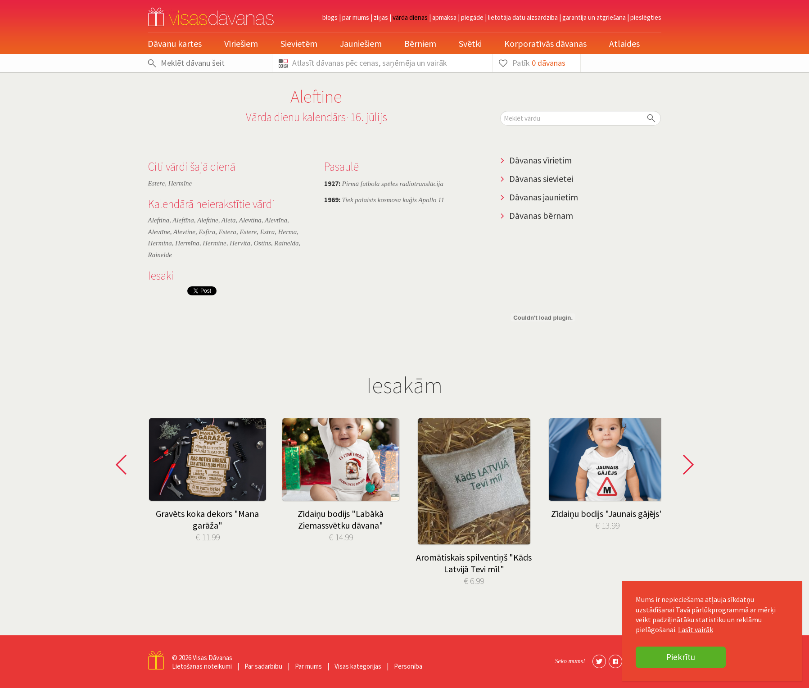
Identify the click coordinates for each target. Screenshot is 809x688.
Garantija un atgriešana (594, 17)
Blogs (330, 17)
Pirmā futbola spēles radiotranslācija (383, 183)
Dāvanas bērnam (541, 215)
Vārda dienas (410, 17)
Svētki (470, 43)
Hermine (214, 243)
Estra (267, 231)
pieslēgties (645, 17)
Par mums (355, 17)
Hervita (240, 243)
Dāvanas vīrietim (540, 160)
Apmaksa (444, 17)
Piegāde (472, 17)
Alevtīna (276, 220)
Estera (227, 231)
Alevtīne (159, 231)
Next (685, 464)
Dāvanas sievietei (541, 178)
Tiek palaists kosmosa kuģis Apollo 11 (384, 200)
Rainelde (160, 254)
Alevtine (184, 231)
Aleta (228, 220)
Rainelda (286, 243)
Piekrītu (680, 657)
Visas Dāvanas (212, 657)
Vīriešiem (241, 43)
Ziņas (381, 17)
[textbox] (580, 118)
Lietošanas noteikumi (202, 666)
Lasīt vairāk (695, 629)
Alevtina (250, 220)
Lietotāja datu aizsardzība (523, 17)
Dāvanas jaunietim (543, 197)
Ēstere (248, 231)
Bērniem (420, 43)
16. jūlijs (368, 116)
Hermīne (180, 183)
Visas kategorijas (357, 666)
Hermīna (187, 243)
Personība (408, 666)
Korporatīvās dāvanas (545, 43)
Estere (156, 183)
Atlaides (624, 43)
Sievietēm (298, 43)
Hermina (160, 243)
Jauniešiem (361, 43)
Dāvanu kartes (175, 43)
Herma (287, 231)
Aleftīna (183, 220)
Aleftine (207, 220)
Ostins (262, 243)
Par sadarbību (263, 666)
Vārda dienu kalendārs (296, 116)
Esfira (207, 231)
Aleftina (159, 220)
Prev (123, 464)
